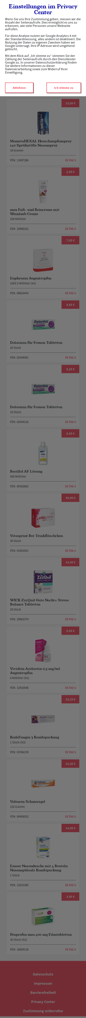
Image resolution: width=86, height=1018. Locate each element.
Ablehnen (19, 88)
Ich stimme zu (63, 88)
